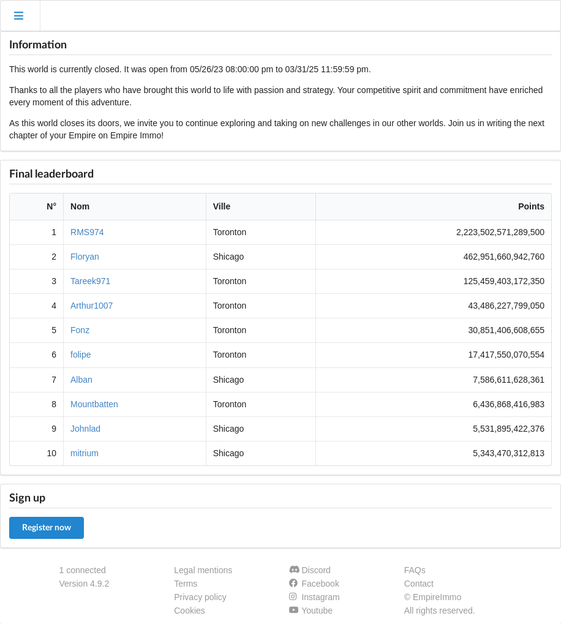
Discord (310, 570)
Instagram (314, 597)
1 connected (82, 570)
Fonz (79, 330)
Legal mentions (203, 570)
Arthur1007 (91, 305)
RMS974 (87, 232)
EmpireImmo (437, 597)
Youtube (311, 610)
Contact (419, 583)
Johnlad (85, 429)
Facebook (314, 583)
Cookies (189, 610)
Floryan (84, 256)
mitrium (84, 453)
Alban (81, 380)
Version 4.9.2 (84, 583)
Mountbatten (94, 404)
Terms (185, 583)
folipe (80, 354)
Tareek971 (90, 281)
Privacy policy (200, 597)
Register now (46, 528)
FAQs (415, 570)
